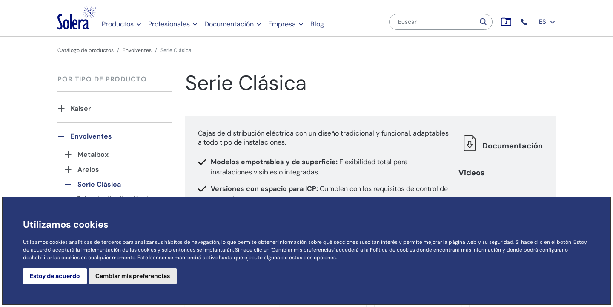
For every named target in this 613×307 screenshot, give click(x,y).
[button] (525, 22)
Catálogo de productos (85, 50)
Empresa (282, 24)
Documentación (229, 24)
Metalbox (93, 154)
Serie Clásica (99, 184)
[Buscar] (432, 21)
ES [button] (547, 21)
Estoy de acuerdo (55, 276)
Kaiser (81, 108)
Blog (317, 24)
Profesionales (169, 24)
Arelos (88, 169)
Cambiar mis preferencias (132, 276)
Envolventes (137, 50)
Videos (471, 173)
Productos (118, 24)
